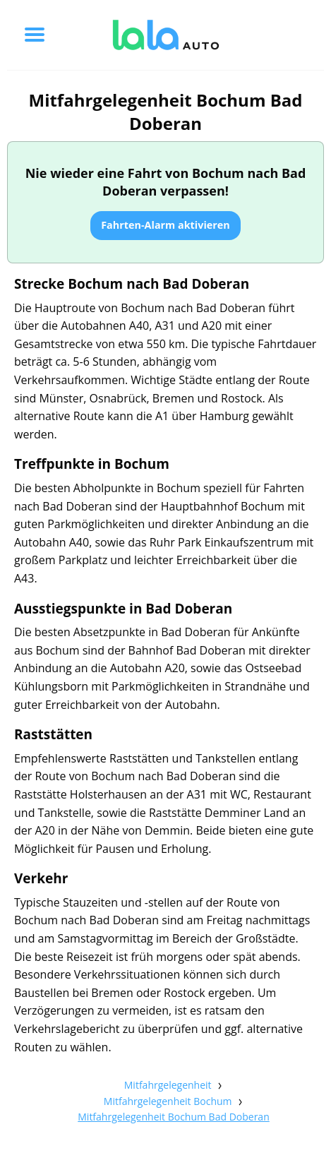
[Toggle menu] (34, 34)
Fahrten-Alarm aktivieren (165, 225)
